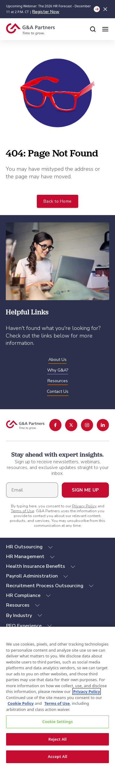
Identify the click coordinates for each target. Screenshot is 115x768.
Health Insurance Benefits (35, 566)
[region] (57, 697)
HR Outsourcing (24, 547)
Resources (18, 605)
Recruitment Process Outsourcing (44, 586)
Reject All (57, 739)
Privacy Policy (84, 506)
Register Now (45, 12)
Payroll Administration (32, 576)
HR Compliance (23, 595)
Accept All (57, 756)
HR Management (25, 557)
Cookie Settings (57, 721)
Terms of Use (22, 511)
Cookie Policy (21, 703)
